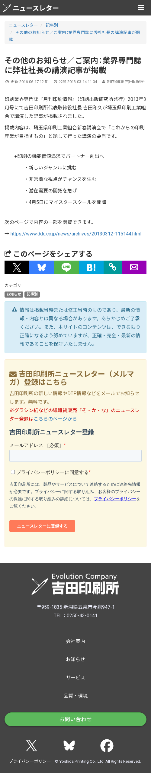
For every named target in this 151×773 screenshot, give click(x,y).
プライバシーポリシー (30, 761)
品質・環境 (75, 696)
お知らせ (14, 294)
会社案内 (75, 641)
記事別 (52, 25)
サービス (75, 678)
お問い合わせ (75, 719)
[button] (17, 267)
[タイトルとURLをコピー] (113, 267)
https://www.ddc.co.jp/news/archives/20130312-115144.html (76, 234)
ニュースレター (31, 8)
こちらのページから (55, 419)
